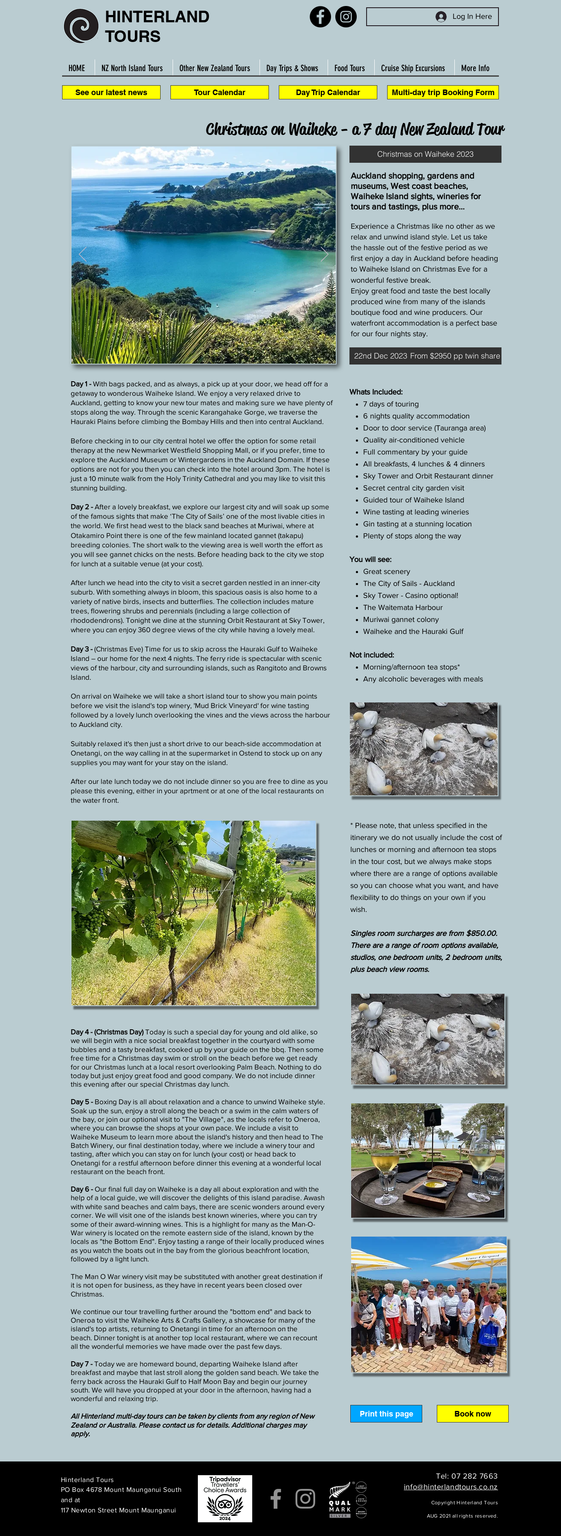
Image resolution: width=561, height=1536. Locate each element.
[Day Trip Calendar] (328, 92)
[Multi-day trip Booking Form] (443, 92)
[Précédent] (83, 255)
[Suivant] (324, 255)
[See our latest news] (111, 92)
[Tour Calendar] (219, 92)
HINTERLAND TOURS (157, 26)
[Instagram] (346, 16)
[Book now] (473, 1413)
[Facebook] (320, 16)
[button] (425, 154)
